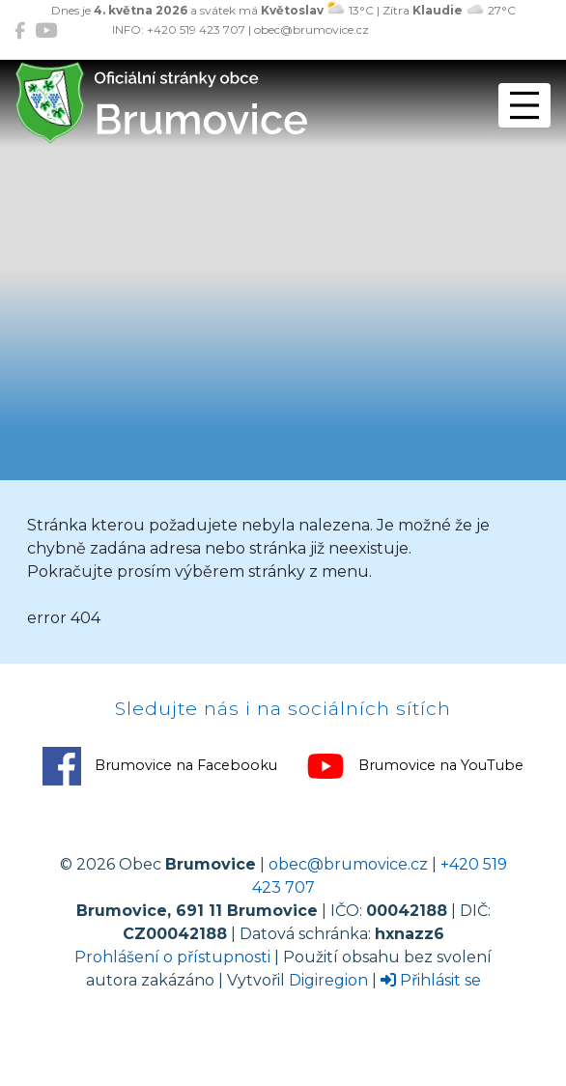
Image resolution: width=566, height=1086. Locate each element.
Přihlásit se (431, 980)
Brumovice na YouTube (415, 766)
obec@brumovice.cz (348, 864)
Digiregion (328, 980)
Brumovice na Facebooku (159, 766)
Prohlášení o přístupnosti (172, 957)
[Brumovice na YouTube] (46, 30)
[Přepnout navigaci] (524, 105)
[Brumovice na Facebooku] (19, 30)
